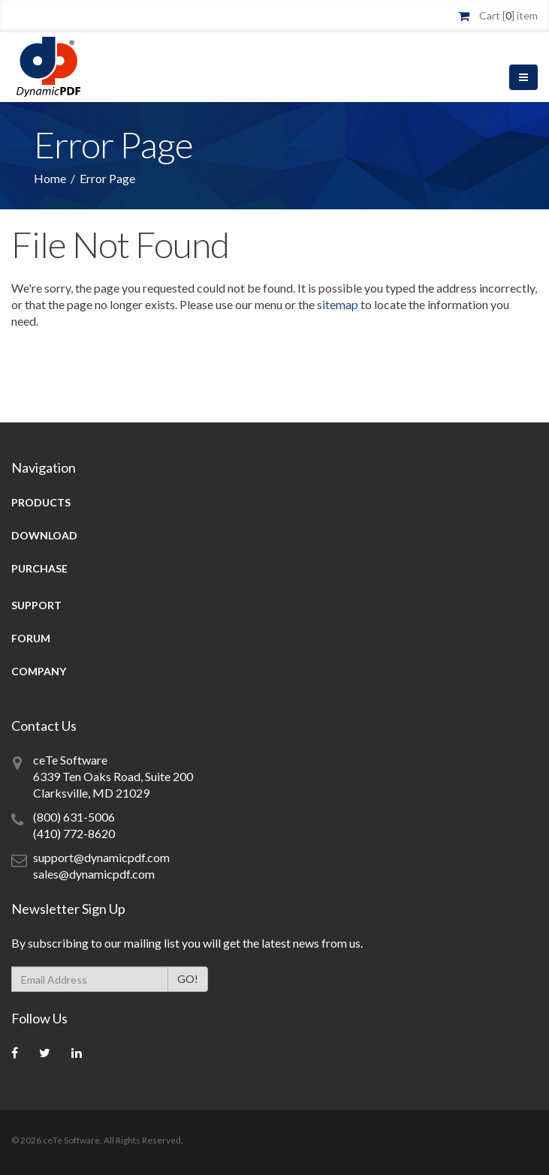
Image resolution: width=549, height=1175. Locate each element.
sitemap (337, 304)
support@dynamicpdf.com (101, 857)
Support (36, 605)
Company (38, 671)
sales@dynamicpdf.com (94, 874)
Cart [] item (508, 15)
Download (44, 535)
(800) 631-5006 (74, 817)
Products (41, 502)
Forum (30, 638)
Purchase (39, 568)
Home (50, 178)
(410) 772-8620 (74, 833)
